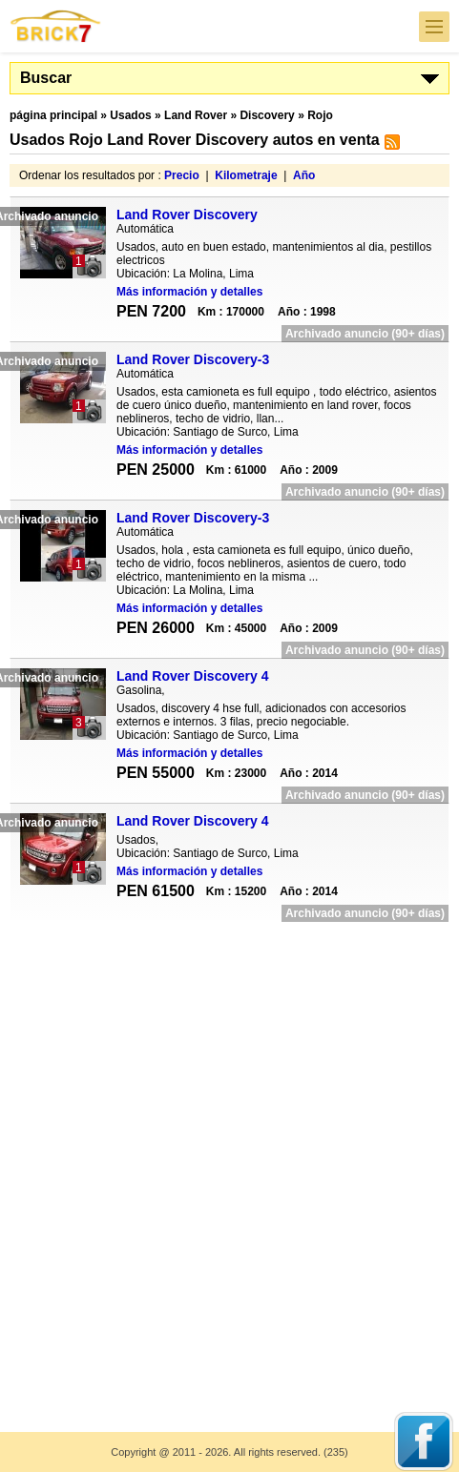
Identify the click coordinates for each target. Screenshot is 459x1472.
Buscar (46, 78)
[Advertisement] (229, 1164)
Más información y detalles (189, 291)
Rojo (320, 115)
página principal (53, 115)
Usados (130, 115)
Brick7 (56, 26)
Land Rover (195, 115)
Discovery (267, 115)
